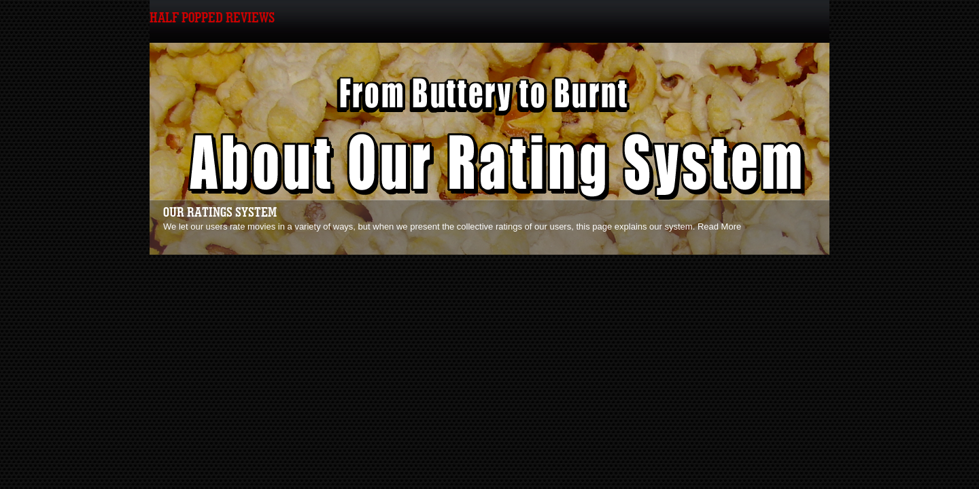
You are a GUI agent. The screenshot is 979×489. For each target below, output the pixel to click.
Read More (719, 226)
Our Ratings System (220, 212)
